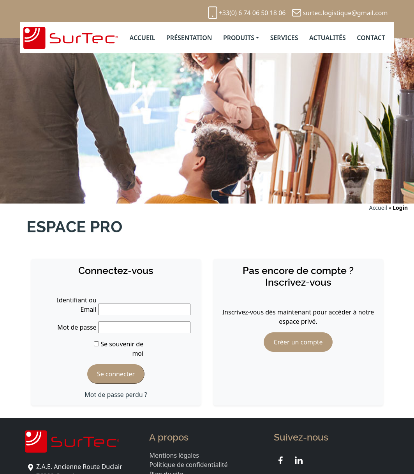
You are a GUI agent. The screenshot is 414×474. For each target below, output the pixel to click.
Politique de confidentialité (188, 464)
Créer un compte (297, 342)
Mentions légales (174, 455)
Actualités (327, 37)
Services (284, 37)
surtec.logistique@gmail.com (345, 13)
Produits (238, 37)
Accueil (142, 37)
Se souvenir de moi (118, 349)
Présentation (189, 37)
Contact (371, 37)
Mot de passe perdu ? (116, 394)
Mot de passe (76, 327)
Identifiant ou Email (77, 305)
